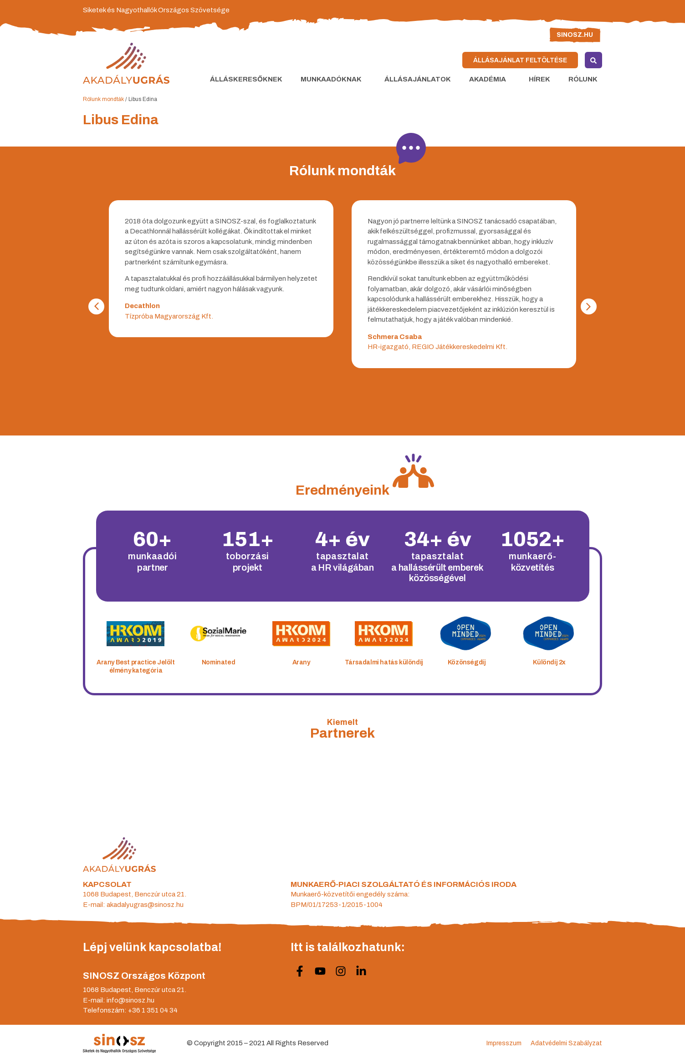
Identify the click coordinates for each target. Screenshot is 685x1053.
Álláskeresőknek (246, 79)
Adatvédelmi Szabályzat (566, 1043)
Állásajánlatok (417, 79)
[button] (96, 306)
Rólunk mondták (103, 99)
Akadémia (490, 79)
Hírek (539, 79)
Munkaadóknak (333, 79)
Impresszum (503, 1043)
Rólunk (585, 79)
